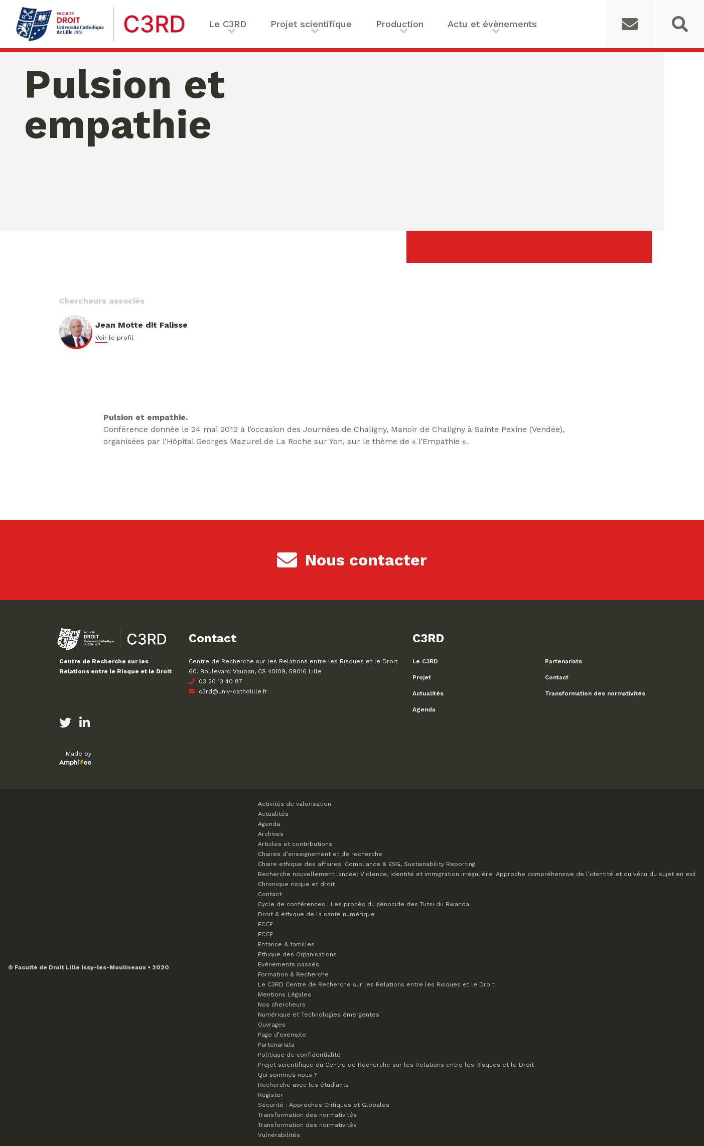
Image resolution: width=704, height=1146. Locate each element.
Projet (421, 677)
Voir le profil (114, 337)
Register (270, 1094)
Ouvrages (272, 1024)
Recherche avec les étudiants (303, 1084)
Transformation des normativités (595, 693)
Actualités (428, 693)
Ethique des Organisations (297, 954)
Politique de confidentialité (299, 1054)
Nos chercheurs (282, 1004)
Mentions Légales (284, 994)
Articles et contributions (295, 843)
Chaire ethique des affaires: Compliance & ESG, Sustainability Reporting (366, 864)
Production (400, 24)
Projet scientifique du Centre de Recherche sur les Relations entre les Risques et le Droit (396, 1064)
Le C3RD (227, 24)
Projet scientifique (311, 24)
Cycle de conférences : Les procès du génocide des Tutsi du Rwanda (363, 904)
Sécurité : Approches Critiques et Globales (323, 1104)
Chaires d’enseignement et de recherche (320, 853)
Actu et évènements (492, 24)
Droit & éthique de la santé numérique (316, 914)
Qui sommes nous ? (287, 1074)
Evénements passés (288, 964)
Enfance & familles (286, 944)
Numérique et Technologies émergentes (318, 1014)
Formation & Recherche (293, 974)
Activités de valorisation (294, 803)
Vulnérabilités (279, 1134)
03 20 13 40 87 (215, 681)
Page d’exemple (282, 1034)
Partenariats (563, 661)
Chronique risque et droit (296, 884)
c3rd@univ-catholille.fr (228, 691)
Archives (271, 833)
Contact (557, 677)
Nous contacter (352, 560)
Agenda (424, 709)
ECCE (265, 924)
